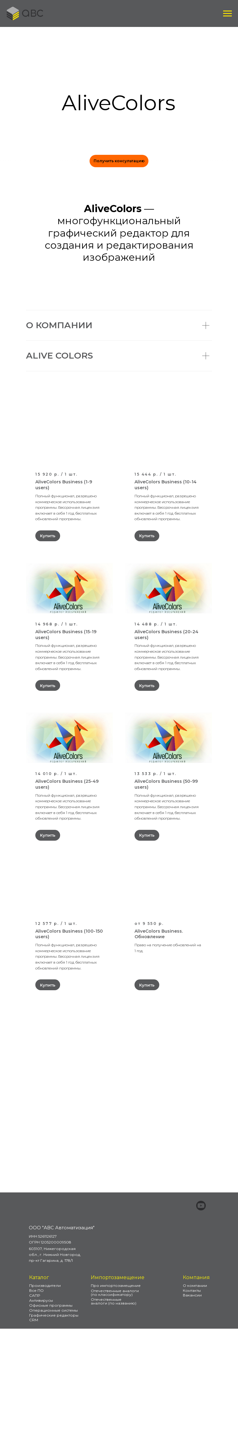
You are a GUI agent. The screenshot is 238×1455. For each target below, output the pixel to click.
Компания (196, 1404)
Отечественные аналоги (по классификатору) (115, 1419)
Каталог (39, 1404)
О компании (195, 1411)
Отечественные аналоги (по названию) (113, 1427)
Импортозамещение (117, 1404)
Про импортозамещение (116, 1411)
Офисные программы (51, 1431)
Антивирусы (41, 1426)
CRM (33, 1446)
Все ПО (36, 1416)
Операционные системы (53, 1436)
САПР (34, 1421)
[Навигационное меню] (227, 14)
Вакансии (192, 1421)
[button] (119, 161)
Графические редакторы (53, 1441)
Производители (45, 1411)
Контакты (192, 1416)
